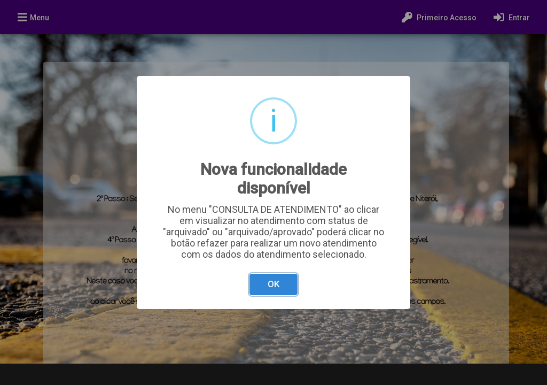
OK (273, 284)
